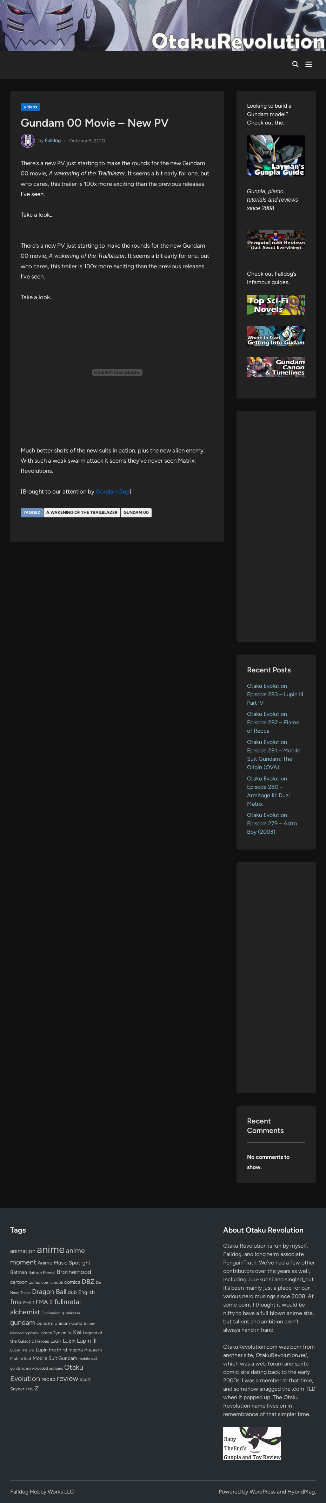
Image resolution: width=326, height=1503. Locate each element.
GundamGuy (112, 491)
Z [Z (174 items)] (37, 1388)
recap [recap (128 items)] (48, 1379)
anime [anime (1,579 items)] (51, 1249)
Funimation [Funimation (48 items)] (50, 1313)
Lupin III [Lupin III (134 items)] (87, 1340)
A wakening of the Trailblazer (82, 512)
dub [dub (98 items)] (72, 1292)
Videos (30, 107)
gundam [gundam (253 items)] (22, 1322)
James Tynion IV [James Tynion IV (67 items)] (55, 1332)
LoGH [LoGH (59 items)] (56, 1341)
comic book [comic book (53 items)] (52, 1282)
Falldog (53, 140)
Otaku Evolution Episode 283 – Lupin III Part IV (275, 694)
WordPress (262, 1491)
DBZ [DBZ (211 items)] (88, 1281)
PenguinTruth (240, 1262)
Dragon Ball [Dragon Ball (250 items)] (49, 1291)
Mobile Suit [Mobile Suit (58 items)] (20, 1358)
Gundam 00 (136, 512)
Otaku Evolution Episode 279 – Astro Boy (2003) (272, 823)
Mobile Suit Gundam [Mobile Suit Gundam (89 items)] (55, 1358)
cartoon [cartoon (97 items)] (18, 1282)
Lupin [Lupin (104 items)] (69, 1341)
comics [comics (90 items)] (72, 1282)
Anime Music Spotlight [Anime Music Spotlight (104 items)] (64, 1263)
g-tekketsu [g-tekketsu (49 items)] (71, 1313)
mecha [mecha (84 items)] (75, 1350)
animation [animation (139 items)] (22, 1250)
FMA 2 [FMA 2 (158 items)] (44, 1302)
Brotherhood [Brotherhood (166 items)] (73, 1271)
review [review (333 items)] (67, 1378)
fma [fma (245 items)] (16, 1302)
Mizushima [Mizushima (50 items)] (93, 1350)
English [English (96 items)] (86, 1292)
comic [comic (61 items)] (34, 1282)
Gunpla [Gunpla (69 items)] (78, 1323)
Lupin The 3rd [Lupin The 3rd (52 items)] (22, 1350)
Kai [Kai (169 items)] (77, 1332)
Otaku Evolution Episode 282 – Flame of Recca (273, 722)
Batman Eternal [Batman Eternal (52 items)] (41, 1272)
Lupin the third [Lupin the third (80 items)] (51, 1350)
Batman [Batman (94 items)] (18, 1272)
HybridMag (301, 1491)
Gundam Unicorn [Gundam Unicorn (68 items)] (53, 1323)
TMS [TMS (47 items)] (29, 1389)
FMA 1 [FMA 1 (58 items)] (28, 1302)
